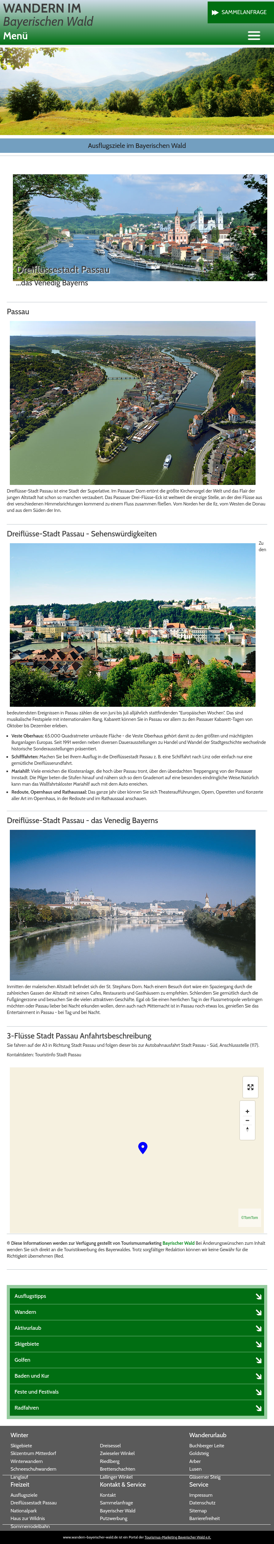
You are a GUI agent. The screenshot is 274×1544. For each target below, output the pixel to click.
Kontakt (108, 1495)
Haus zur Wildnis (27, 1518)
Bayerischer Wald (117, 1511)
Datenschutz (202, 1503)
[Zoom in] (247, 1111)
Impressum (201, 1495)
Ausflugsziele (23, 1495)
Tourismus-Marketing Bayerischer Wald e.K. (178, 1537)
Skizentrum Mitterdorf (33, 1453)
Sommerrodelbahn (30, 1526)
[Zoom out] (247, 1120)
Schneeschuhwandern (33, 1469)
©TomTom (249, 1218)
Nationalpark (23, 1511)
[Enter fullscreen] (250, 1087)
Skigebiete (21, 1446)
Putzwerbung (113, 1518)
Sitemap (198, 1511)
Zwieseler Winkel (117, 1453)
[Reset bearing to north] (247, 1129)
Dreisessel (110, 1446)
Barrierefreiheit (204, 1518)
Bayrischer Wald (178, 1243)
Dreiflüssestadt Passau (33, 1503)
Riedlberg (109, 1461)
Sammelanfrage (244, 12)
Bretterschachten (117, 1469)
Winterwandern (26, 1461)
